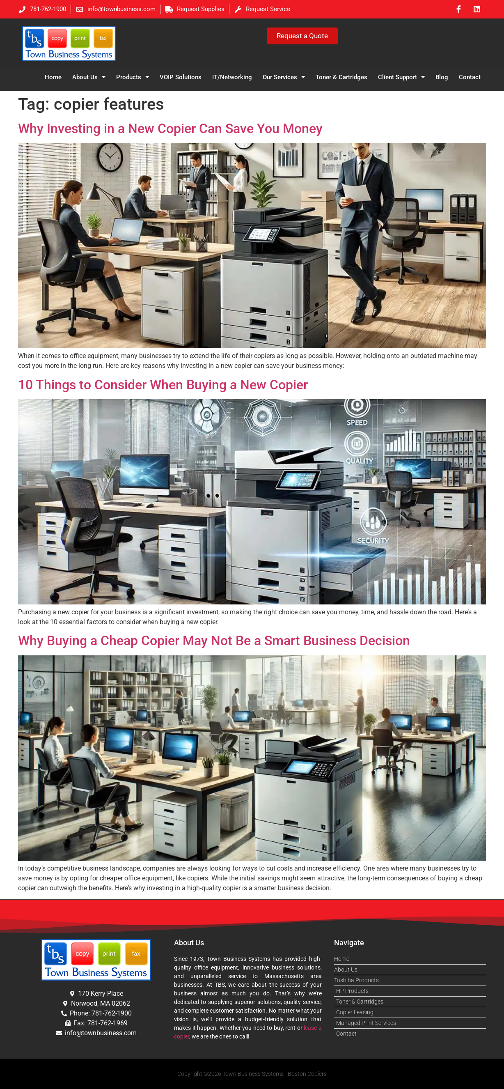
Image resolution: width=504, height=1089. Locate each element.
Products (132, 77)
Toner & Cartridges (341, 77)
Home (53, 77)
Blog (441, 77)
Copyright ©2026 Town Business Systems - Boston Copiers (252, 1074)
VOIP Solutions (181, 77)
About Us (88, 77)
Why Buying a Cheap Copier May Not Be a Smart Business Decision (214, 640)
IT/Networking (232, 77)
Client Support (401, 77)
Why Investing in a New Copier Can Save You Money (170, 128)
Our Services (284, 77)
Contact (470, 77)
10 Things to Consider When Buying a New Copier (163, 385)
